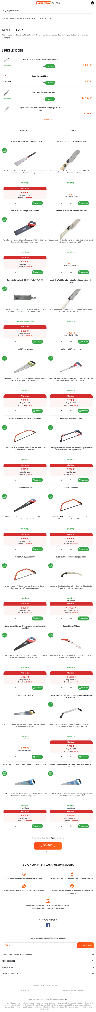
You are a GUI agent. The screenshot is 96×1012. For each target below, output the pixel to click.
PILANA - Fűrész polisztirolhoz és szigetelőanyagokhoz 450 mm (71, 765)
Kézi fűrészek (32, 18)
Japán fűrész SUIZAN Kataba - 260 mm (71, 211)
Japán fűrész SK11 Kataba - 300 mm (71, 141)
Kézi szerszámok (17, 18)
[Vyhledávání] (48, 10)
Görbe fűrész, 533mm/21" (25, 557)
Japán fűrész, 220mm (71, 626)
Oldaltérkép (25, 990)
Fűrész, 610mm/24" (71, 487)
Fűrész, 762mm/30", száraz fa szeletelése (25, 418)
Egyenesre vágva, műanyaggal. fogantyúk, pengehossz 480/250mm (71, 696)
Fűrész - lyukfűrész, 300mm (71, 349)
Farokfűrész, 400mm (25, 349)
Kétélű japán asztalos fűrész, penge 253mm (25, 141)
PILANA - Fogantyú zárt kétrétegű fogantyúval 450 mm (25, 764)
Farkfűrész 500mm (25, 487)
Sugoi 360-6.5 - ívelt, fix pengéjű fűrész (71, 557)
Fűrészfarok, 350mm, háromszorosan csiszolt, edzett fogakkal (25, 627)
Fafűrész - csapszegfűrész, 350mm (25, 211)
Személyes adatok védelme (72, 990)
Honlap (5, 18)
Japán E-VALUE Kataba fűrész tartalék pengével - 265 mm (71, 281)
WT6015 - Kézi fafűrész (25, 695)
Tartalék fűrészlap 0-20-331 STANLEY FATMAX (25, 280)
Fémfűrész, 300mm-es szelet (71, 418)
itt (65, 999)
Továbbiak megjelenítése (48, 846)
